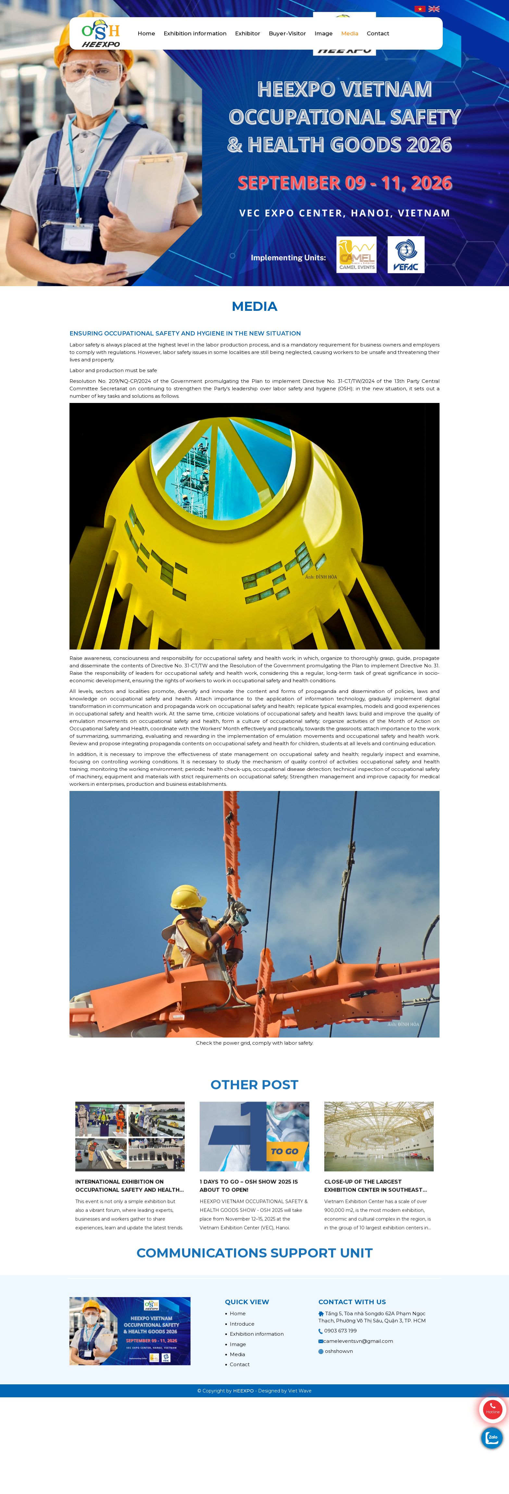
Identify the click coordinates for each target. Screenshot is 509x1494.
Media (349, 33)
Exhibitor (247, 33)
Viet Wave (300, 1391)
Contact (378, 33)
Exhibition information (195, 33)
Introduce (240, 1324)
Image (324, 33)
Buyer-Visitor (287, 33)
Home (146, 33)
